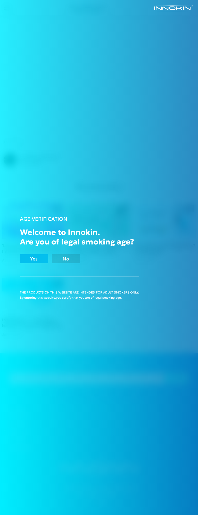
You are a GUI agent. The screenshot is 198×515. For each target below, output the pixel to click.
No (66, 259)
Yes (34, 259)
